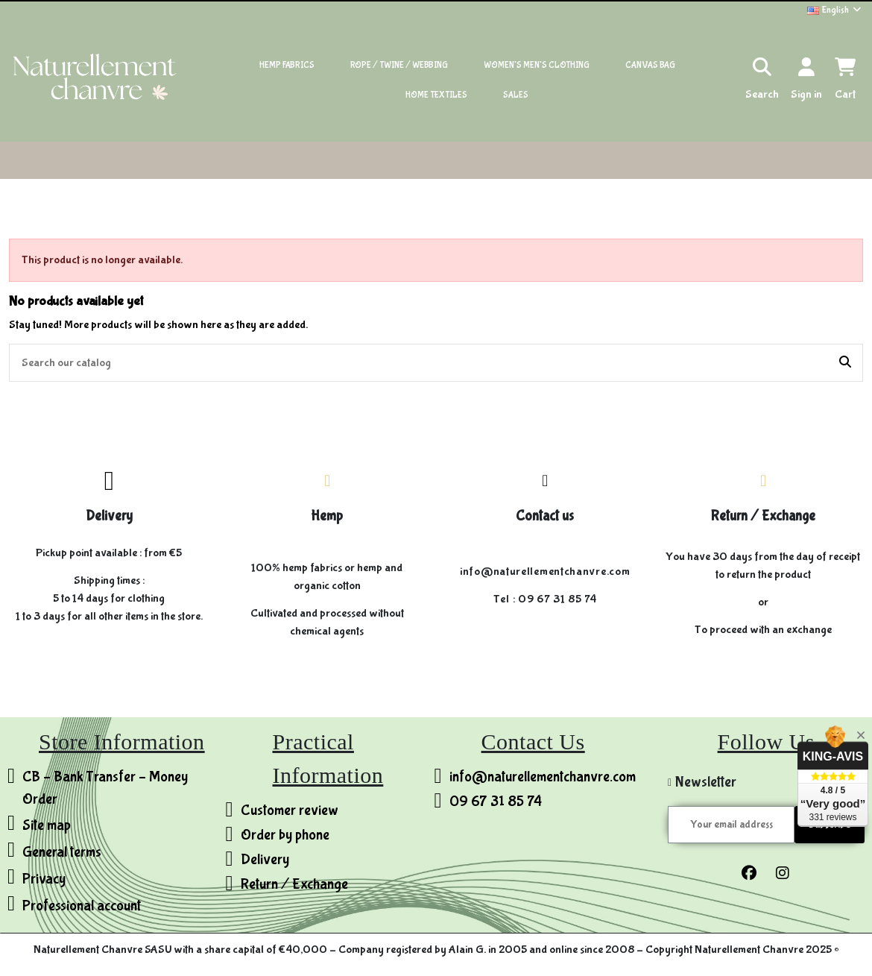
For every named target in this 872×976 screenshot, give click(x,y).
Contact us (545, 516)
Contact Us (533, 741)
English (835, 10)
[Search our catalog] (845, 363)
